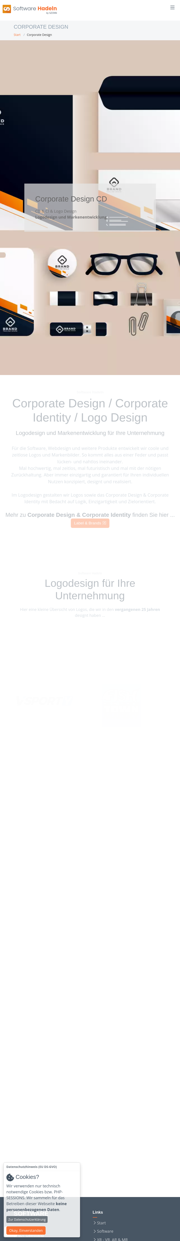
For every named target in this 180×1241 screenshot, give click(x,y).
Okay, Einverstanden (26, 1230)
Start (17, 35)
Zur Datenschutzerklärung (27, 1219)
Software (105, 1231)
